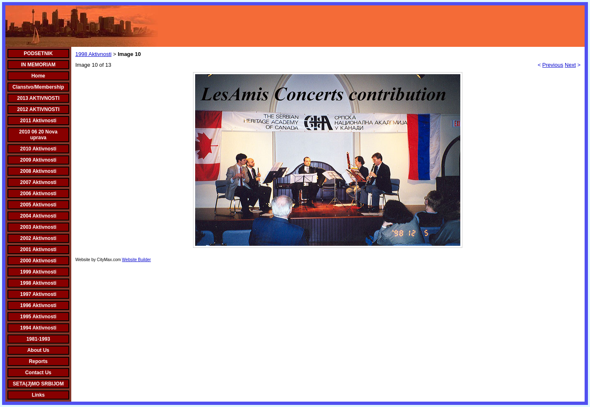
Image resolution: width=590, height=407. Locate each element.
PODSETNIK (38, 53)
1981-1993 (38, 339)
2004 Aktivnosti (38, 216)
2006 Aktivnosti (38, 193)
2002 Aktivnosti (38, 238)
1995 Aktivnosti (38, 317)
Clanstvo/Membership (38, 87)
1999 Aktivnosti (38, 272)
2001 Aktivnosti (38, 249)
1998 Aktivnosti (38, 283)
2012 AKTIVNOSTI (38, 109)
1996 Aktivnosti (38, 305)
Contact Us (38, 373)
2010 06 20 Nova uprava (38, 135)
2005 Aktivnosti (38, 205)
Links (38, 395)
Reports (38, 361)
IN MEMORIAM (38, 65)
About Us (38, 350)
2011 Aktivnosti (38, 121)
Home (38, 76)
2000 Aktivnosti (38, 261)
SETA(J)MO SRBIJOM (38, 384)
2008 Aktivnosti (38, 171)
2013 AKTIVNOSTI (38, 98)
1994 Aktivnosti (38, 328)
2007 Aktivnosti (38, 182)
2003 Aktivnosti (38, 227)
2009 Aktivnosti (38, 160)
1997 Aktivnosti (38, 294)
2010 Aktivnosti (38, 149)
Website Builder (136, 259)
